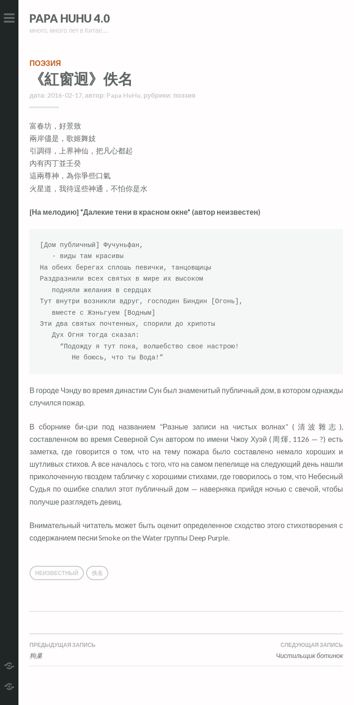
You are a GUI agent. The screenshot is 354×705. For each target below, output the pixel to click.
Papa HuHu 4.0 (70, 18)
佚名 (97, 573)
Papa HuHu (123, 95)
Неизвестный (56, 573)
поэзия (45, 63)
